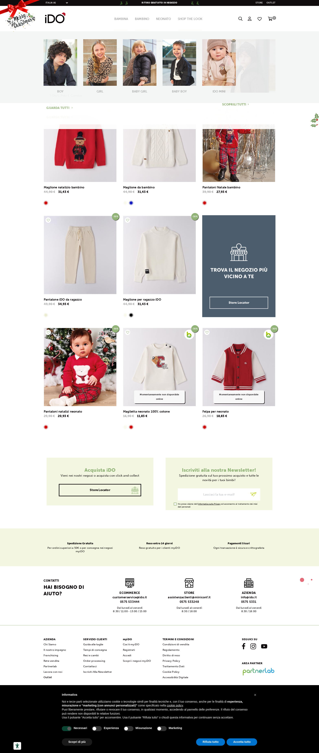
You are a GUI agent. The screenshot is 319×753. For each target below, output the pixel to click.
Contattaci (90, 666)
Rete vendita (51, 660)
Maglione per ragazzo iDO (142, 299)
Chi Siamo (50, 644)
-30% (115, 104)
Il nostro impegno (55, 649)
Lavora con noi (53, 671)
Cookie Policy (171, 671)
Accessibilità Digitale (175, 677)
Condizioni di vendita (176, 644)
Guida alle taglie (93, 644)
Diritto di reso (171, 655)
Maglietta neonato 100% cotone (146, 411)
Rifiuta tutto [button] (211, 741)
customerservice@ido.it (130, 597)
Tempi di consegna (95, 649)
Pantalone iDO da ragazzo (63, 299)
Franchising (51, 655)
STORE (259, 2)
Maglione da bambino (139, 187)
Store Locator (100, 490)
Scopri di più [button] (77, 741)
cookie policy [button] (175, 705)
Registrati (129, 649)
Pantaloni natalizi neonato (63, 411)
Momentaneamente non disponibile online (159, 396)
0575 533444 (129, 602)
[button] (255, 695)
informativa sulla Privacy (209, 504)
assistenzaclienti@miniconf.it (189, 597)
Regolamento (171, 649)
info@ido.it (249, 597)
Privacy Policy (171, 660)
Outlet (271, 2)
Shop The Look (193, 19)
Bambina (118, 19)
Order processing (94, 660)
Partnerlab (50, 666)
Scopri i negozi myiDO (137, 660)
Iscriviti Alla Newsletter (97, 671)
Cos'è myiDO (131, 644)
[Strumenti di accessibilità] (17, 746)
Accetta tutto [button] (242, 741)
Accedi (127, 655)
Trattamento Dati (173, 666)
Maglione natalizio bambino (64, 187)
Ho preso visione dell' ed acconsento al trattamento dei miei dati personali (217, 504)
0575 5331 (249, 602)
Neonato (164, 19)
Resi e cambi (91, 655)
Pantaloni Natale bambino (221, 187)
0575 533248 (189, 602)
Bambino (141, 19)
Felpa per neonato (215, 411)
